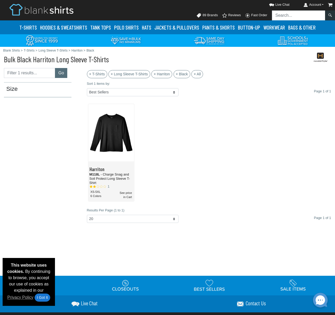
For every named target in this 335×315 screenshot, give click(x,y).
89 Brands (207, 15)
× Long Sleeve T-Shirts (129, 74)
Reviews (231, 15)
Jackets (176, 27)
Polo (126, 27)
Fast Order (256, 15)
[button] (274, 4)
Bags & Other (302, 27)
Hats (146, 27)
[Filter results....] (29, 73)
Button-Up (249, 27)
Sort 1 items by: (98, 84)
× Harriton (162, 74)
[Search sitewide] (298, 15)
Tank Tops (100, 27)
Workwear (274, 27)
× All (197, 74)
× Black (182, 74)
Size (12, 89)
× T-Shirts (97, 74)
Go (61, 73)
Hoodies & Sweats (63, 27)
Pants (218, 27)
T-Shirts (28, 27)
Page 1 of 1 (322, 218)
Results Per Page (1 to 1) (106, 210)
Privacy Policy (20, 297)
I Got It (42, 297)
